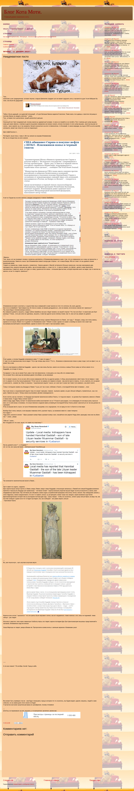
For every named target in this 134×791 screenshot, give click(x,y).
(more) (114, 35)
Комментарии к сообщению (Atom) (23, 784)
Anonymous (108, 27)
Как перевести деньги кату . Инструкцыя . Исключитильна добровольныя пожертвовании (29, 36)
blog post (116, 27)
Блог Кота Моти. (23, 12)
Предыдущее (95, 780)
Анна (106, 95)
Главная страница (8, 44)
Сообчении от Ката (8, 47)
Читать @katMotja (110, 257)
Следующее (8, 780)
